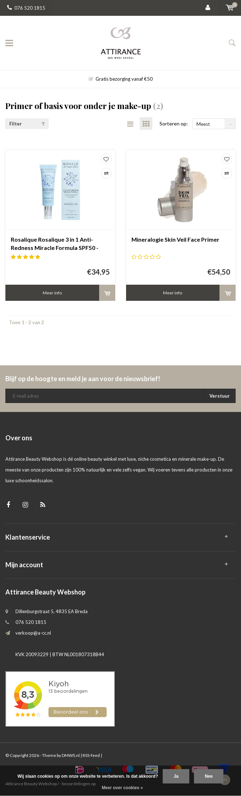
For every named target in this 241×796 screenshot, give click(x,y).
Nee (209, 776)
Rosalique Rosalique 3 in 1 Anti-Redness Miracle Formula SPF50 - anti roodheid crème (54, 244)
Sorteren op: (173, 123)
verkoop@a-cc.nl (33, 633)
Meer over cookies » (122, 787)
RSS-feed (91, 755)
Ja (175, 776)
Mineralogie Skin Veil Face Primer (175, 239)
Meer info (52, 292)
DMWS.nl (71, 755)
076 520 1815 (26, 8)
